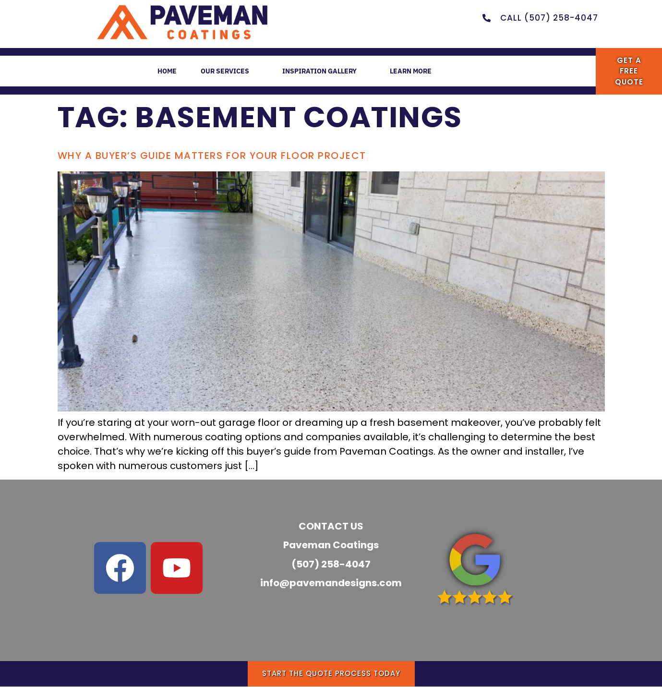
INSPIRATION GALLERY (325, 72)
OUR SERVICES (226, 72)
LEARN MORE (421, 72)
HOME (159, 71)
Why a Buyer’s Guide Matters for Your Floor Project (212, 155)
